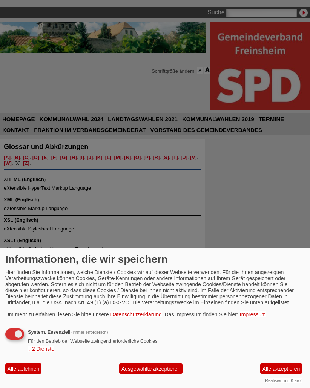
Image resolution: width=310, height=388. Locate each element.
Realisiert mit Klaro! (283, 380)
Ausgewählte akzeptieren (150, 369)
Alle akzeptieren (281, 369)
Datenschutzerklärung (136, 314)
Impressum (253, 314)
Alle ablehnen (24, 369)
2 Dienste (41, 349)
